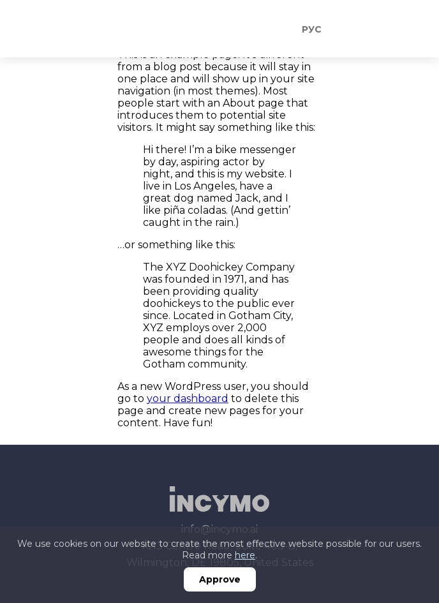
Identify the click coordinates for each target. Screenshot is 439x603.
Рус (312, 29)
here (245, 555)
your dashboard (187, 398)
